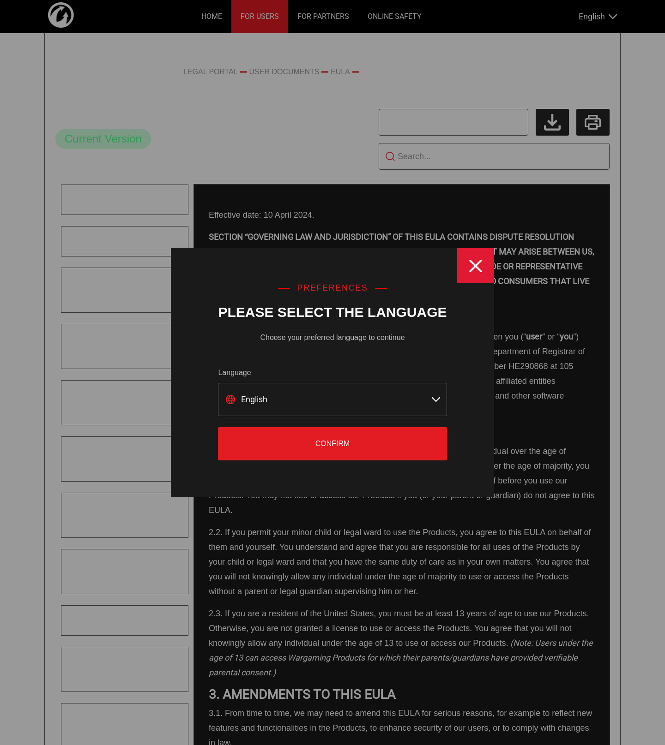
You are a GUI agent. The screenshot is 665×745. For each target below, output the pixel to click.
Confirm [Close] (332, 443)
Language (234, 372)
